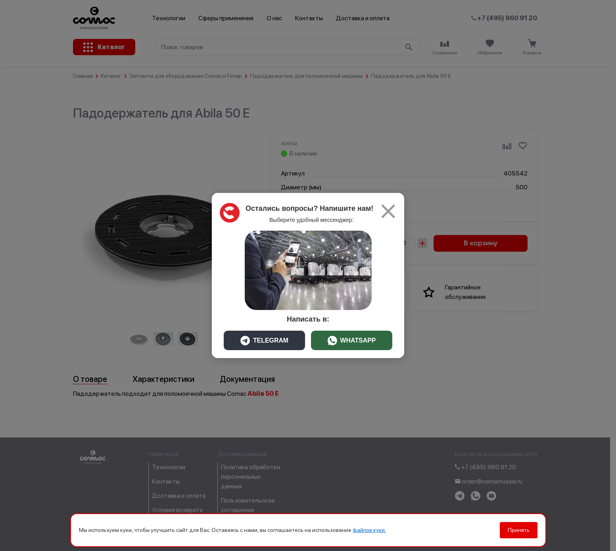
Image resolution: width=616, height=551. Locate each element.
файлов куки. (369, 530)
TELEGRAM (264, 340)
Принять (519, 530)
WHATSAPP (351, 340)
